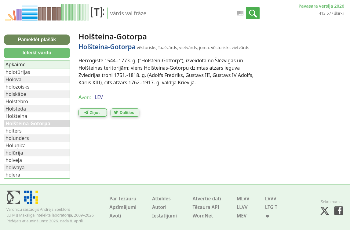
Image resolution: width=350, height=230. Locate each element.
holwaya (14, 167)
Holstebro (16, 101)
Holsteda (15, 108)
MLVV (243, 198)
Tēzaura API (205, 207)
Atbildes (161, 198)
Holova (13, 79)
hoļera (12, 174)
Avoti (115, 216)
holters (13, 130)
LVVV (270, 198)
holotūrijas (17, 72)
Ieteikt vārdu (37, 52)
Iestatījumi (164, 216)
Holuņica (15, 145)
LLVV (242, 207)
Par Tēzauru (122, 198)
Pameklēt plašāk (37, 39)
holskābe (15, 94)
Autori (159, 207)
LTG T (271, 207)
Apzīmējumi (123, 207)
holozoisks (17, 86)
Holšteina (16, 116)
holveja (13, 160)
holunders (17, 138)
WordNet (202, 216)
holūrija (14, 152)
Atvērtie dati (206, 198)
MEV (242, 216)
